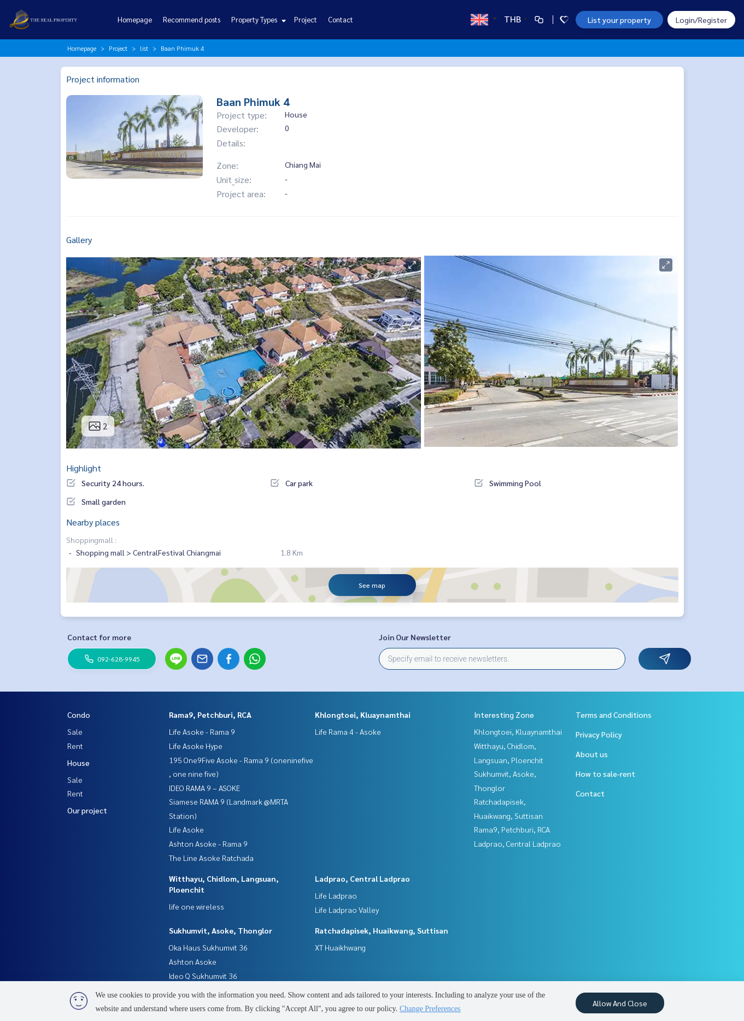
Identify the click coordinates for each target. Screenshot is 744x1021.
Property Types (257, 19)
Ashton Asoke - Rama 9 (208, 843)
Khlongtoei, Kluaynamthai (363, 714)
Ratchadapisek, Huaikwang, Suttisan (381, 930)
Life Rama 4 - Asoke (348, 731)
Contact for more (99, 637)
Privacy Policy (599, 734)
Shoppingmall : (91, 540)
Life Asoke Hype (195, 746)
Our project (87, 810)
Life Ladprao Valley (347, 909)
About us (592, 754)
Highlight (83, 468)
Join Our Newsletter (415, 637)
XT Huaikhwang (340, 947)
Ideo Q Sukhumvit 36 (203, 976)
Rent (75, 746)
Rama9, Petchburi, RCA (210, 714)
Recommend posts (191, 19)
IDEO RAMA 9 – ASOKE (204, 788)
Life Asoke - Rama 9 (202, 731)
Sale (75, 731)
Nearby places (93, 522)
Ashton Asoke (192, 961)
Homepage (135, 19)
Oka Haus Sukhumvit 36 (208, 947)
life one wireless (196, 906)
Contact (340, 19)
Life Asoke (186, 829)
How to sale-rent (605, 773)
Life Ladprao (336, 895)
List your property (619, 20)
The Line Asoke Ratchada (211, 858)
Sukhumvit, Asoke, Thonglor (220, 930)
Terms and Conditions (614, 714)
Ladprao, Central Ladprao (362, 878)
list (144, 48)
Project (305, 19)
